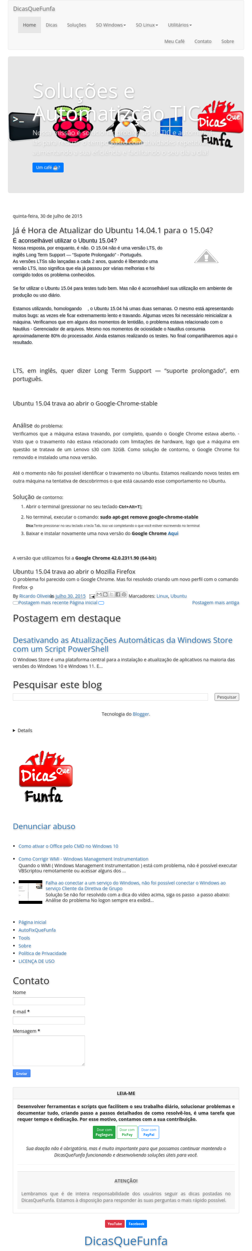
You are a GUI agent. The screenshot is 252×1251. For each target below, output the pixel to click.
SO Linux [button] (147, 25)
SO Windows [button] (111, 25)
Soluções (76, 25)
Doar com (104, 1132)
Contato (203, 41)
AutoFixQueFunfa (37, 930)
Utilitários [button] (180, 25)
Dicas (51, 25)
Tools (24, 938)
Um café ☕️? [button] (48, 167)
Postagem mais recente (43, 602)
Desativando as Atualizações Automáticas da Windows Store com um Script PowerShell (123, 644)
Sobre (227, 41)
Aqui (173, 533)
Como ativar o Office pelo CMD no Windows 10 (68, 846)
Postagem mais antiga (215, 602)
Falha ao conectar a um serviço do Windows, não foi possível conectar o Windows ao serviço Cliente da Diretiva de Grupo (136, 885)
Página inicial (83, 602)
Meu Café (174, 41)
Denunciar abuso (44, 826)
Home (29, 25)
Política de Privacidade (43, 953)
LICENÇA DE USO (37, 961)
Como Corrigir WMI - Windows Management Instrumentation (84, 859)
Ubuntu (179, 596)
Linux (162, 596)
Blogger (141, 714)
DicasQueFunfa (34, 8)
